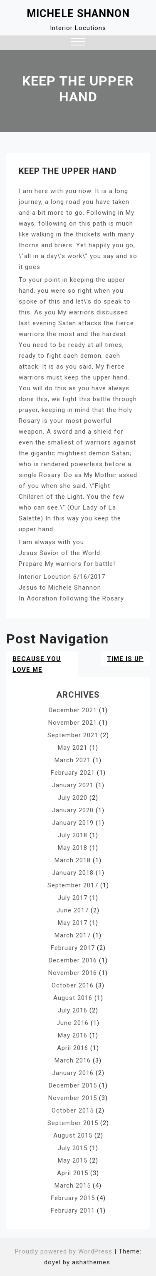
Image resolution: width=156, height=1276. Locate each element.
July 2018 (72, 835)
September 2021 (72, 735)
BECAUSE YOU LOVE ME (36, 664)
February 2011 (73, 1210)
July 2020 (72, 797)
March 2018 (72, 860)
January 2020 (73, 810)
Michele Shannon (78, 14)
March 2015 (72, 1185)
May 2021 (72, 747)
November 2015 (72, 1098)
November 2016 (72, 973)
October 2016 (73, 985)
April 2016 (72, 1048)
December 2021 (73, 710)
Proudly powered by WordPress (64, 1251)
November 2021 (72, 722)
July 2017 (72, 898)
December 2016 (73, 960)
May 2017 (72, 923)
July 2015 (72, 1148)
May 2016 (72, 1035)
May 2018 (72, 848)
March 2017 (72, 935)
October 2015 (73, 1110)
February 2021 (73, 772)
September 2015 (72, 1123)
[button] (78, 42)
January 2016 (73, 1073)
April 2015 (72, 1173)
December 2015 (73, 1085)
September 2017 (72, 885)
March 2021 (72, 760)
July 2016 (72, 1010)
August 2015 (72, 1135)
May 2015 (72, 1160)
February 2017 (73, 948)
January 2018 (73, 873)
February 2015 (73, 1198)
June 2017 (73, 910)
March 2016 (72, 1060)
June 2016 (73, 1023)
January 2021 (73, 785)
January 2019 (73, 822)
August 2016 (72, 998)
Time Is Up (125, 659)
